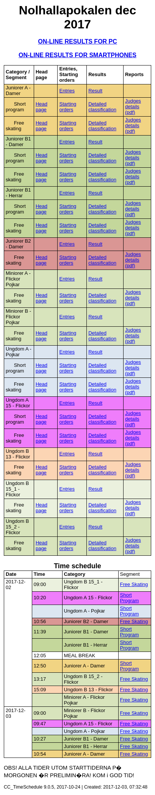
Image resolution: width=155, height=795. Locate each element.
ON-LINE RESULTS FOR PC (77, 41)
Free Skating (134, 584)
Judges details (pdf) (133, 106)
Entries (66, 91)
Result (95, 91)
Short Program (129, 597)
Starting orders (67, 106)
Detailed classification (102, 106)
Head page (41, 106)
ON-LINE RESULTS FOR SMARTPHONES (77, 55)
